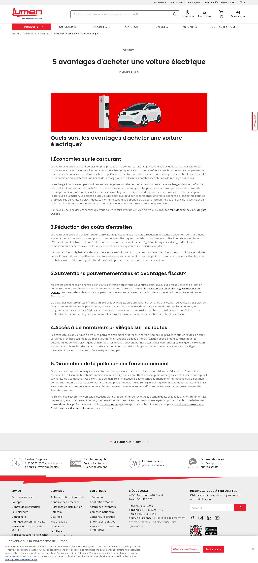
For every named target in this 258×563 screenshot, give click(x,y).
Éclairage (56, 516)
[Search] (124, 14)
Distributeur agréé (95, 459)
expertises (43, 33)
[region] (129, 549)
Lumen (16, 491)
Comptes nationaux (102, 511)
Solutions (98, 491)
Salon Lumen (159, 2)
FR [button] (240, 2)
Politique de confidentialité (28, 521)
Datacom (56, 511)
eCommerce (97, 497)
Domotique (57, 526)
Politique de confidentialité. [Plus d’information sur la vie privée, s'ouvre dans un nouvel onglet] (21, 559)
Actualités (190, 27)
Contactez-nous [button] (223, 27)
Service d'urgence (36, 459)
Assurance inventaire (103, 506)
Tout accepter (213, 548)
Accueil (15, 33)
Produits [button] (31, 27)
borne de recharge (111, 404)
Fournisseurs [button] (67, 27)
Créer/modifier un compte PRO (219, 2)
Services (57, 491)
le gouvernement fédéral (159, 288)
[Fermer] (252, 549)
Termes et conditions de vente (27, 528)
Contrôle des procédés (65, 502)
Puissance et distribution (66, 506)
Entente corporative (102, 521)
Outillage (56, 531)
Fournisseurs (177, 2)
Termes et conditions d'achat (30, 534)
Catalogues (193, 2)
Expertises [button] (100, 27)
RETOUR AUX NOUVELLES (131, 442)
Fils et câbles (59, 521)
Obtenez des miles (212, 459)
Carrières (162, 27)
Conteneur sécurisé (102, 516)
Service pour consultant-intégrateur (105, 528)
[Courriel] (210, 507)
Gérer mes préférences (185, 548)
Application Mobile (102, 502)
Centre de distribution (26, 506)
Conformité (19, 516)
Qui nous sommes (23, 497)
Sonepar (17, 502)
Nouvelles (28, 33)
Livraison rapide (152, 461)
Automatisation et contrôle (68, 497)
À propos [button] (131, 27)
